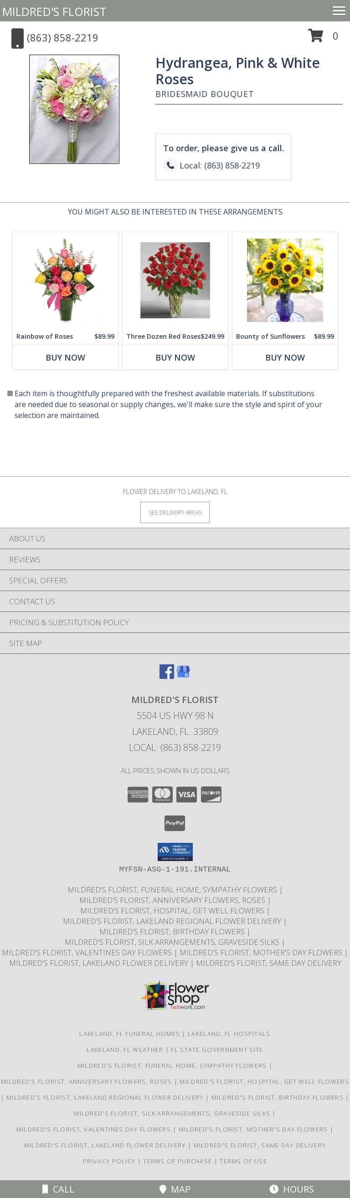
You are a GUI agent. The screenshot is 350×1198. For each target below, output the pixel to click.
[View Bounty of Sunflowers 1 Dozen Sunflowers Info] (285, 280)
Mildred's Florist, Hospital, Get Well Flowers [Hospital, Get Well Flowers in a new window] (173, 910)
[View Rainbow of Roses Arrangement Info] (65, 280)
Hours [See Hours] (291, 1189)
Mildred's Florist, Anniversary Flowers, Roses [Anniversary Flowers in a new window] (173, 900)
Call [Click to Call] (58, 1189)
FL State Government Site (217, 1049)
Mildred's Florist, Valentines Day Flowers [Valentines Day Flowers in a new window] (88, 952)
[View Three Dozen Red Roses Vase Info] (175, 280)
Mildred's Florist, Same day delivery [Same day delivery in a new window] (268, 963)
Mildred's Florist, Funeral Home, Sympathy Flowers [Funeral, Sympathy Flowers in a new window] (173, 889)
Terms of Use (243, 1161)
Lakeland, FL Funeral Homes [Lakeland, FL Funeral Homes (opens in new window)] (129, 1034)
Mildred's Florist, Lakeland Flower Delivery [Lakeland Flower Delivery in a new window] (99, 963)
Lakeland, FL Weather (125, 1049)
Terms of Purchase (177, 1161)
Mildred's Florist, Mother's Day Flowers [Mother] (262, 952)
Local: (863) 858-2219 (175, 747)
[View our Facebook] (167, 676)
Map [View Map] (175, 1189)
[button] (323, 39)
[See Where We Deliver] (175, 512)
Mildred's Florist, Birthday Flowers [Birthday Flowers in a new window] (173, 931)
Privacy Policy (109, 1161)
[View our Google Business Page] (183, 676)
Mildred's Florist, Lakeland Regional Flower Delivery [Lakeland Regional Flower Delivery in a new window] (173, 921)
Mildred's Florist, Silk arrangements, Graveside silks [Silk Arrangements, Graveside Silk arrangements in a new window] (173, 942)
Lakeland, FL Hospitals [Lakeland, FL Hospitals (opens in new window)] (229, 1034)
